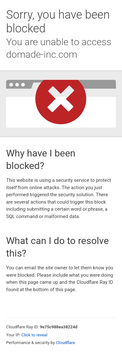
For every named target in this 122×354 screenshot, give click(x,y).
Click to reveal (35, 335)
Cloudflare (65, 342)
